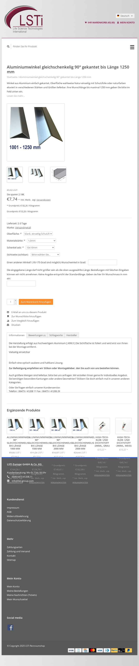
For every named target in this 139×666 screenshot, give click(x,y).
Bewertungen (37, 335)
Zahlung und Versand (18, 551)
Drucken (13, 324)
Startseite (12, 77)
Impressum (13, 507)
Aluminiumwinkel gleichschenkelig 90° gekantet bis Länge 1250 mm (55, 77)
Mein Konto (126, 22)
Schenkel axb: (15, 247)
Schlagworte (56, 335)
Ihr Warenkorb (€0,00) (100, 22)
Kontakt (11, 555)
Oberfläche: (14, 233)
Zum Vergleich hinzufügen (23, 320)
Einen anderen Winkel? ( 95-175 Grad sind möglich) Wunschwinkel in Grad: (46, 262)
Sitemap (11, 559)
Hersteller (71, 335)
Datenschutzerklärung (19, 520)
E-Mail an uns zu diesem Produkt (27, 312)
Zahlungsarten (14, 547)
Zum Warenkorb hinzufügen (36, 301)
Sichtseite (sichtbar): (17, 254)
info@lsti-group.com (23, 480)
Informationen (17, 335)
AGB (9, 511)
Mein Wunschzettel (17, 599)
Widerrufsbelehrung (17, 516)
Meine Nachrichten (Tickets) (22, 595)
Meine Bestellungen (17, 590)
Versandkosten (44, 199)
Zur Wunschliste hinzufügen (24, 316)
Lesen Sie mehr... (16, 95)
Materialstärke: (16, 240)
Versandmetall (23, 227)
